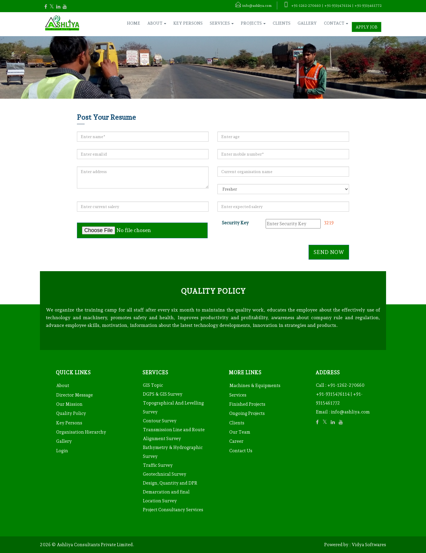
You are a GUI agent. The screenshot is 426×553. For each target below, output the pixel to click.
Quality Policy (71, 413)
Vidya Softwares (368, 544)
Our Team (239, 432)
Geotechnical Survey (164, 474)
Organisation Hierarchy (81, 432)
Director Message (74, 395)
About (62, 385)
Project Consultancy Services (173, 509)
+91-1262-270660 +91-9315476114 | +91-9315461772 (340, 394)
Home (133, 23)
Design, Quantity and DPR (170, 483)
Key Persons (188, 23)
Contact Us (240, 450)
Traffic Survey (158, 465)
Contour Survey (160, 420)
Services (237, 395)
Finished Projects (247, 404)
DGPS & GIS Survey (163, 394)
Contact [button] (336, 23)
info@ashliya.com (350, 412)
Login (62, 450)
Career (236, 441)
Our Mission (69, 404)
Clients (282, 23)
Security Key (235, 223)
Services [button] (222, 23)
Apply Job (366, 27)
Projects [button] (253, 23)
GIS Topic (153, 385)
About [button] (156, 23)
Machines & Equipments (254, 385)
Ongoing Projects (247, 413)
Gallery (307, 23)
